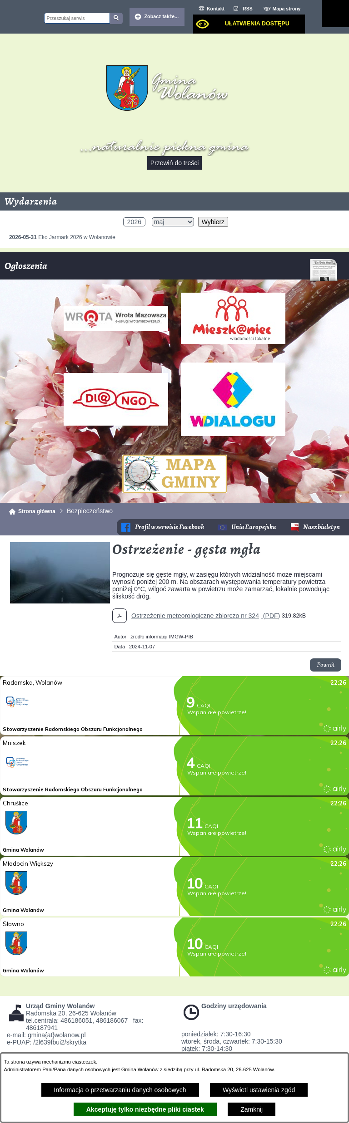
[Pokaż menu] (335, 13)
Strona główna (36, 511)
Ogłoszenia (171, 269)
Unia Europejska (253, 527)
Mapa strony (287, 8)
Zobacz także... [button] (162, 16)
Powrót (325, 665)
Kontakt (215, 8)
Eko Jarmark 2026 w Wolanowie (62, 237)
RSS (248, 8)
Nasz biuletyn (321, 527)
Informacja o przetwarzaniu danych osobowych (120, 1090)
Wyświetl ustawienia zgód (259, 1090)
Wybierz (213, 222)
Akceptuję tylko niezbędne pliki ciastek (145, 1109)
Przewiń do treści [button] (174, 163)
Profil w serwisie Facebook (169, 527)
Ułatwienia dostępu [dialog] (257, 23)
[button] (60, 601)
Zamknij (251, 1109)
